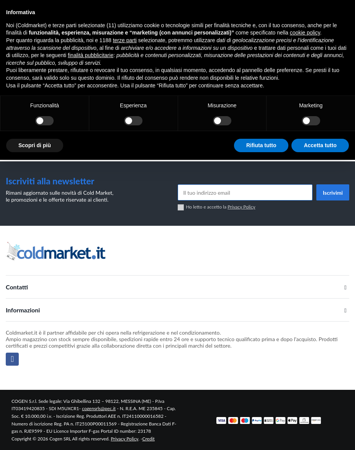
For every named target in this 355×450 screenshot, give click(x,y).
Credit (148, 439)
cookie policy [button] (305, 33)
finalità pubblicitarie (90, 55)
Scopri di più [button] (34, 145)
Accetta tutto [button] (320, 145)
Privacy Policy (241, 207)
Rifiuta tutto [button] (261, 145)
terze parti (125, 40)
